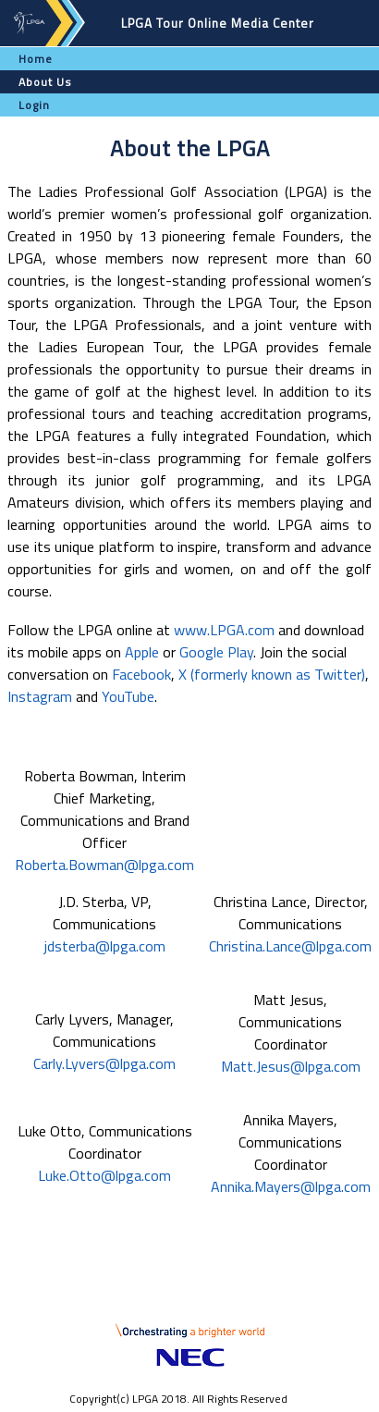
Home (35, 59)
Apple (142, 652)
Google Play (216, 652)
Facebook (141, 674)
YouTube (128, 696)
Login (34, 105)
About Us (45, 82)
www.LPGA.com (224, 630)
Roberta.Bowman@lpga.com (104, 864)
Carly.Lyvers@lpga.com (104, 1063)
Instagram (39, 696)
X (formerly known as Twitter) (271, 674)
